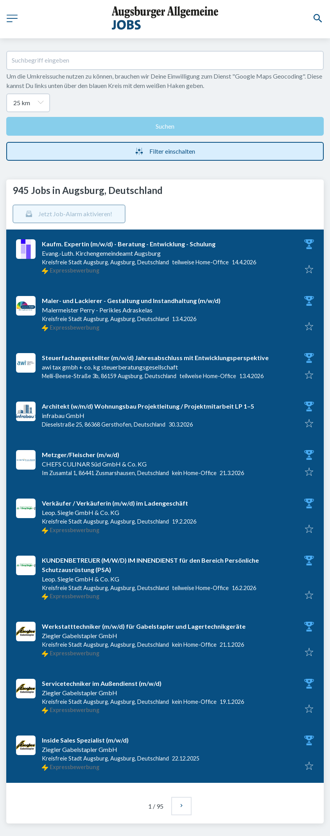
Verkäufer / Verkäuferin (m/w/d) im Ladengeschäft (115, 503)
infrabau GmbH (63, 415)
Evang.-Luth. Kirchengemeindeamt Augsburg (101, 253)
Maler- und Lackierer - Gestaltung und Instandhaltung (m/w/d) (131, 300)
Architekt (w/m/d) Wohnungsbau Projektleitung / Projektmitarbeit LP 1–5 (148, 406)
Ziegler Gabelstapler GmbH (79, 635)
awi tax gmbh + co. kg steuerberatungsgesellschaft (110, 367)
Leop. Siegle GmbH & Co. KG (80, 512)
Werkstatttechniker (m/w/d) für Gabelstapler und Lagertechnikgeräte (144, 626)
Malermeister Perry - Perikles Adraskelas (97, 310)
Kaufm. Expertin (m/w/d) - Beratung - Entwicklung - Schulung (128, 244)
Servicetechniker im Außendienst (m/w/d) (101, 683)
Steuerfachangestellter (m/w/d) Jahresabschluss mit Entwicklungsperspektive (155, 357)
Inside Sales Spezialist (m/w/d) (85, 740)
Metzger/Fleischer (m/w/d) (80, 454)
